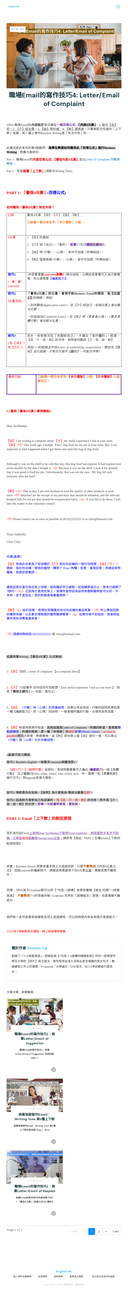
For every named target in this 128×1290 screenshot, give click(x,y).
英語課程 (59, 917)
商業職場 (27, 992)
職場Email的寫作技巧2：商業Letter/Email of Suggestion (34, 1038)
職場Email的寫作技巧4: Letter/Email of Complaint (64, 99)
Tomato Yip (37, 948)
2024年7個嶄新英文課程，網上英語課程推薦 (36, 931)
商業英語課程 (34, 917)
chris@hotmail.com (100, 519)
